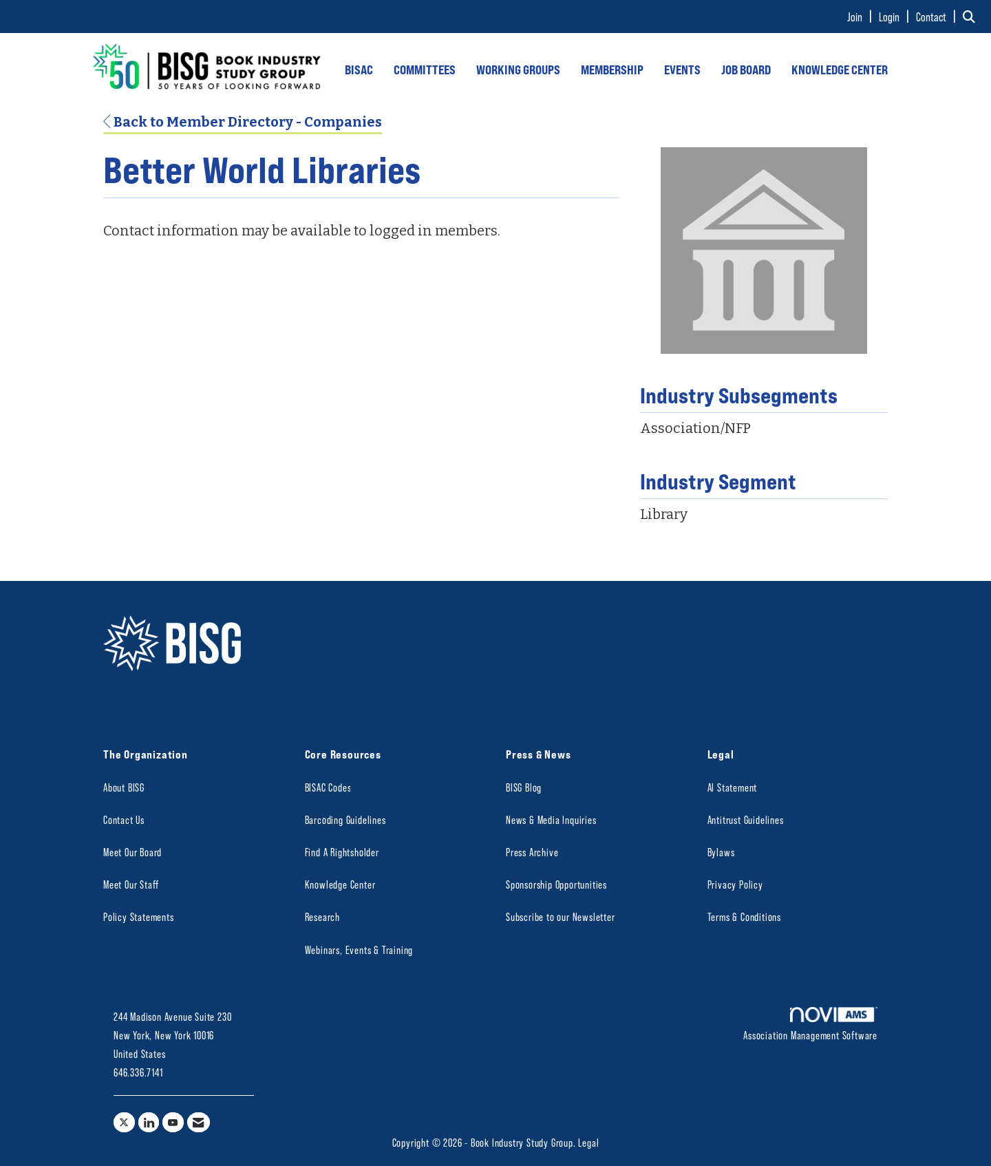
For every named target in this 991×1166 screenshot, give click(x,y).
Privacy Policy (735, 884)
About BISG (124, 787)
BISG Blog (524, 787)
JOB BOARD (746, 69)
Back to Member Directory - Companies (242, 122)
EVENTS (682, 69)
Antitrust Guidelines (745, 819)
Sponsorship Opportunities (556, 884)
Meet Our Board (132, 851)
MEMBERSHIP (612, 69)
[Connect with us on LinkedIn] (149, 1122)
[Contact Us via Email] (198, 1122)
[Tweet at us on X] (124, 1122)
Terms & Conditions (744, 916)
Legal (588, 1142)
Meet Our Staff (131, 884)
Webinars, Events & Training (359, 949)
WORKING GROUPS (518, 69)
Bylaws (721, 851)
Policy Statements (138, 916)
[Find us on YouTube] (173, 1122)
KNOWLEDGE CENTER (839, 69)
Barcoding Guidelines (345, 819)
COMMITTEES (425, 69)
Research (322, 916)
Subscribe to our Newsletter (560, 916)
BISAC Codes (328, 787)
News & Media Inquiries (551, 819)
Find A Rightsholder (342, 851)
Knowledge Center (340, 884)
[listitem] (861, 16)
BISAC (359, 69)
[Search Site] (972, 16)
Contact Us (124, 819)
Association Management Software (810, 1024)
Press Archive (532, 851)
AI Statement (732, 787)
